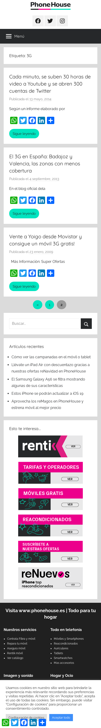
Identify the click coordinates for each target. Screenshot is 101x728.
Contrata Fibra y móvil (21, 638)
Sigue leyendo (24, 134)
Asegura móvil (16, 648)
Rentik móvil (15, 653)
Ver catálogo (15, 658)
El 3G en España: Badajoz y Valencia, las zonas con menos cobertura (44, 163)
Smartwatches (63, 658)
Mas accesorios (64, 662)
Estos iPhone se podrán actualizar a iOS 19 (48, 393)
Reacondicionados (66, 643)
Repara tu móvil (17, 643)
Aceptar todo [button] (61, 717)
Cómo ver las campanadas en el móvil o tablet (51, 357)
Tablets (58, 653)
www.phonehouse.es (42, 610)
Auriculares (61, 648)
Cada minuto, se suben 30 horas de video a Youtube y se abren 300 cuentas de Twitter (50, 83)
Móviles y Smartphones (69, 638)
